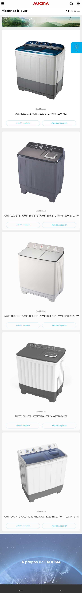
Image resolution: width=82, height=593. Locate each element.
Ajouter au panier (59, 123)
